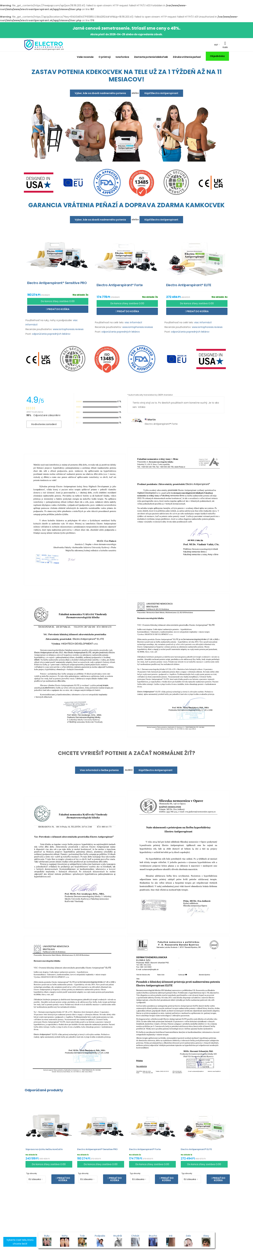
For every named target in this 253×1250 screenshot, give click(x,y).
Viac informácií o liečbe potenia (99, 770)
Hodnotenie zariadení (43, 424)
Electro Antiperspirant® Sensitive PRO (97, 1149)
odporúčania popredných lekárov (51, 334)
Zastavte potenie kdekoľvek (151, 57)
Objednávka (217, 56)
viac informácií (133, 322)
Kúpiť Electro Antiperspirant (161, 93)
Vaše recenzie (85, 57)
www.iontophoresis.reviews (68, 329)
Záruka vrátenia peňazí (187, 57)
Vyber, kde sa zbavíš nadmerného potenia (100, 93)
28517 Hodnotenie (34, 411)
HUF (216, 44)
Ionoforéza (122, 57)
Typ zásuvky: (31, 1173)
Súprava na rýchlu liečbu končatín (44, 1149)
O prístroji (105, 57)
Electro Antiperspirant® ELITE (196, 1149)
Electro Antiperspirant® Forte (145, 1149)
